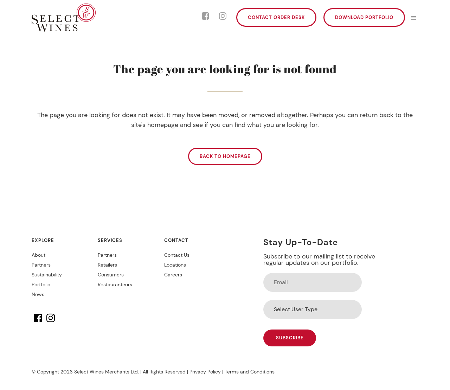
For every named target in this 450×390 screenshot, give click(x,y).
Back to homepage (225, 156)
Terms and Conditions (250, 372)
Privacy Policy (205, 372)
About (38, 255)
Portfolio (41, 284)
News (38, 294)
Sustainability (47, 274)
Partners (41, 265)
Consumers (111, 274)
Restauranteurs (115, 284)
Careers (173, 274)
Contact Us (176, 255)
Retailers (107, 265)
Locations (175, 265)
